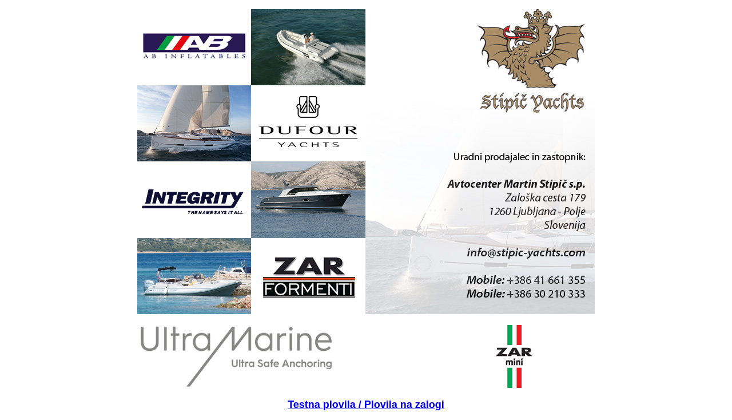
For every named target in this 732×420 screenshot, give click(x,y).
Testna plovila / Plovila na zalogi (366, 404)
